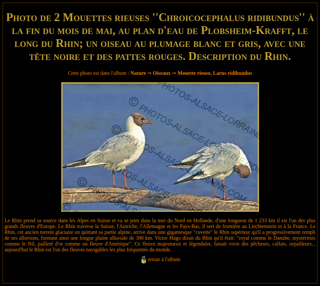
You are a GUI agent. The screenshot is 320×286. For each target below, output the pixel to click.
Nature (138, 73)
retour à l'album (164, 259)
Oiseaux (162, 73)
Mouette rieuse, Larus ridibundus (214, 73)
